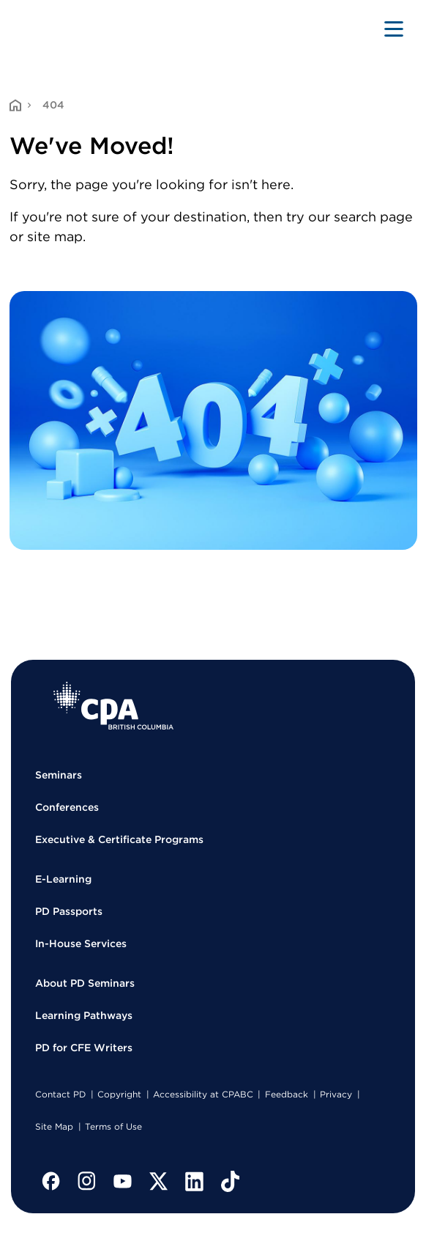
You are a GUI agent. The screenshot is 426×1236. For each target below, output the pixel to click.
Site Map (54, 1126)
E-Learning (63, 879)
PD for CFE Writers (83, 1047)
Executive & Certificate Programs (119, 839)
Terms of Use (113, 1126)
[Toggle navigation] (393, 28)
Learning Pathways (83, 1015)
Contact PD (60, 1094)
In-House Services (81, 943)
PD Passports (68, 911)
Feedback (286, 1094)
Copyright (119, 1094)
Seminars (58, 775)
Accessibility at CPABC (203, 1094)
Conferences (67, 807)
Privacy (336, 1094)
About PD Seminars (85, 983)
